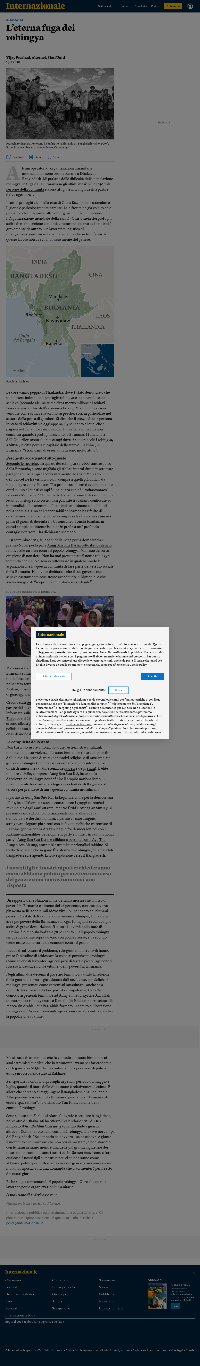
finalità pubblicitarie (79, 724)
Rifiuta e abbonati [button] (53, 676)
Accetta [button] (153, 676)
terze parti (115, 712)
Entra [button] (118, 690)
